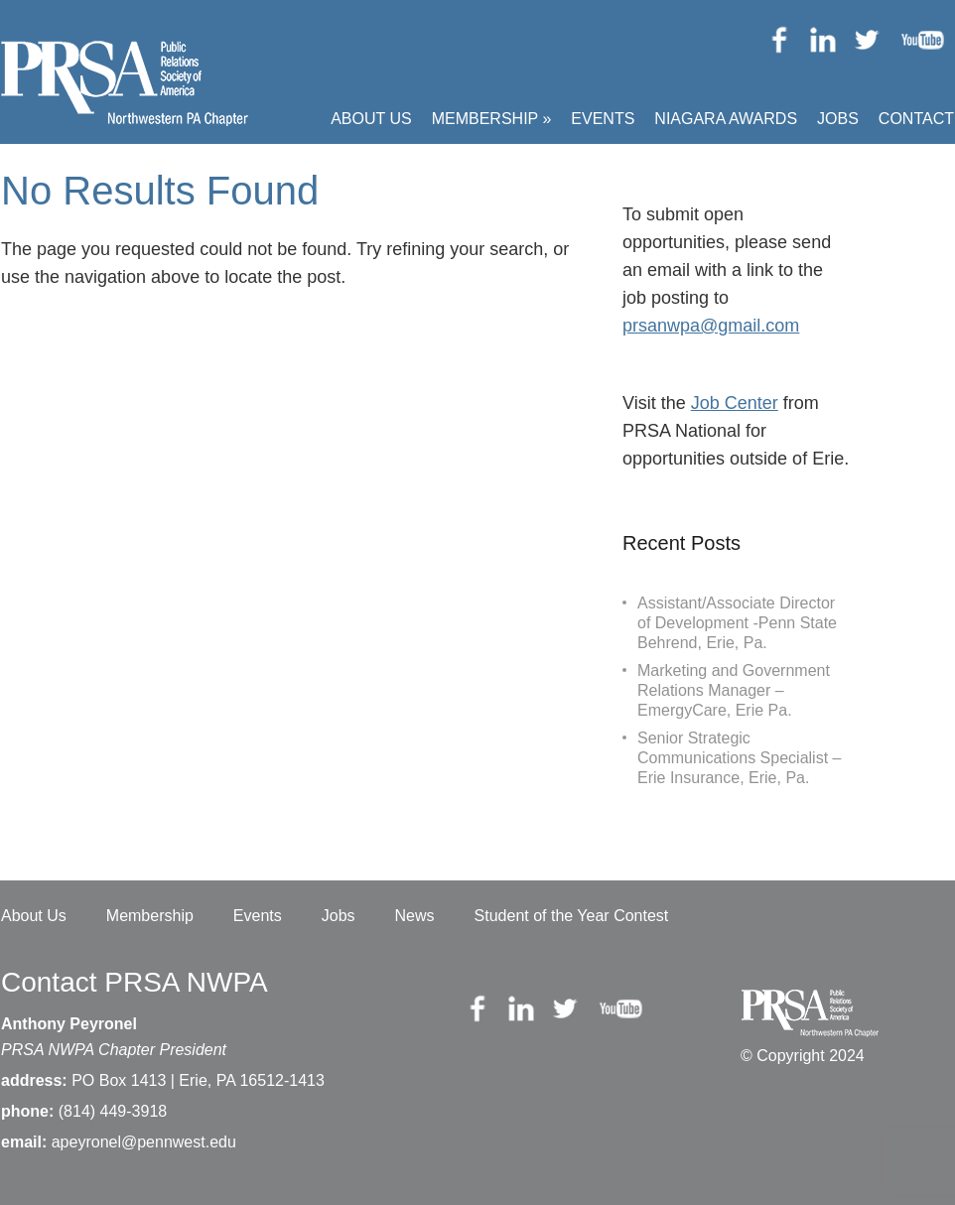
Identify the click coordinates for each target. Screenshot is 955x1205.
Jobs (838, 118)
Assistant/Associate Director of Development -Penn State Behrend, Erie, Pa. (737, 623)
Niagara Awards (725, 118)
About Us (371, 118)
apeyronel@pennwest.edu (144, 1142)
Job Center (734, 403)
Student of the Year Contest (572, 915)
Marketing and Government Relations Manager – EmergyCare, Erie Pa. (733, 690)
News (415, 915)
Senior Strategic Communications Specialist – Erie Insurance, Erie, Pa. (739, 758)
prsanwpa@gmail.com (710, 325)
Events (602, 118)
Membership (492, 118)
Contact (916, 118)
